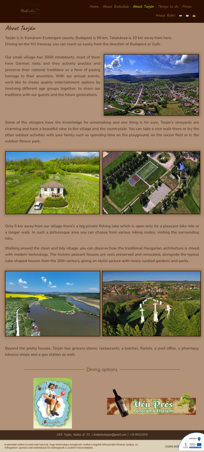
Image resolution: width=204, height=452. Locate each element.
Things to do (168, 7)
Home (94, 7)
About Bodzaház (116, 7)
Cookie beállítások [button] (175, 446)
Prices (187, 7)
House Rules (165, 15)
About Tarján (143, 7)
